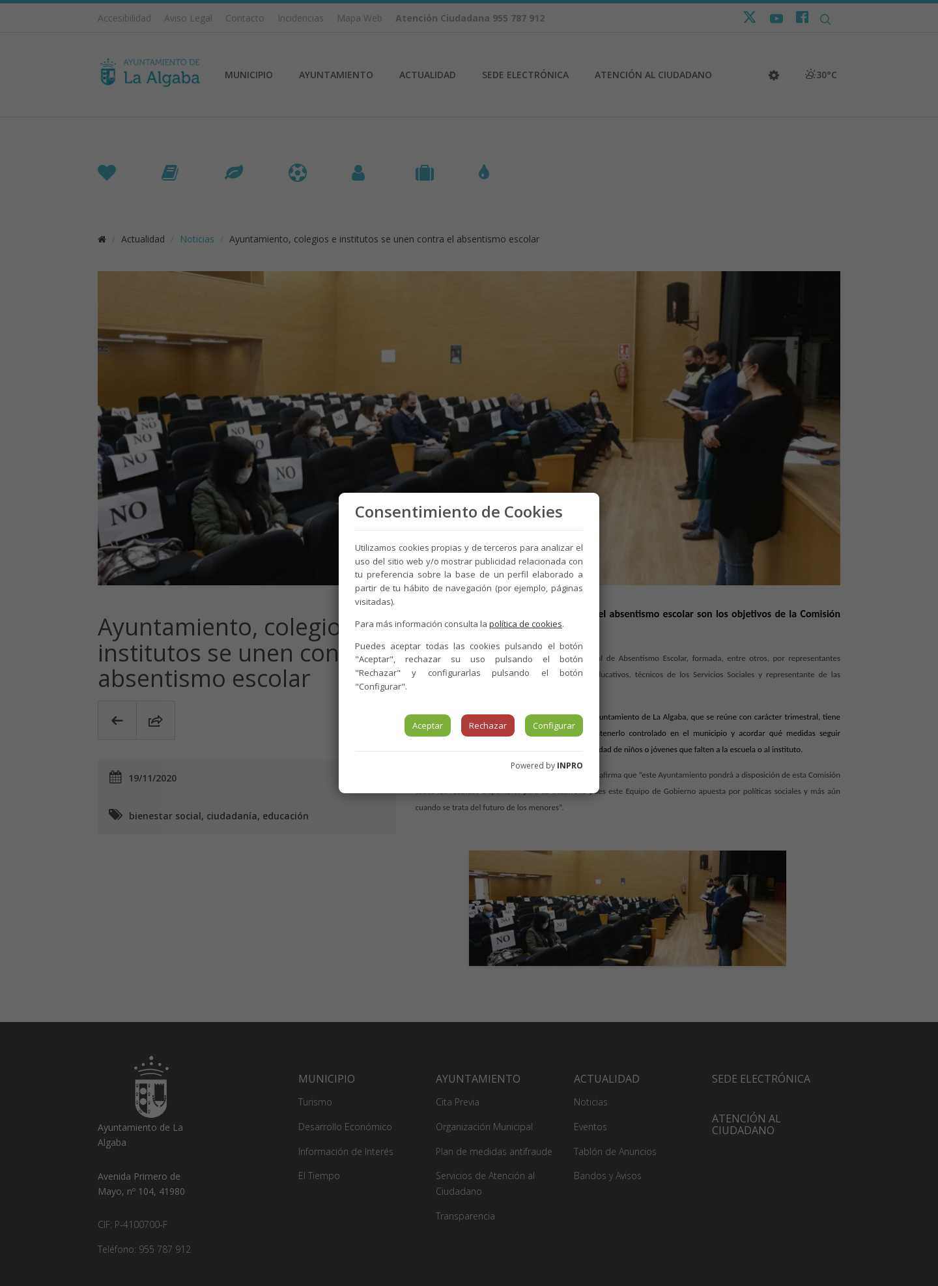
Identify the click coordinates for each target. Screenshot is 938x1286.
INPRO (570, 765)
